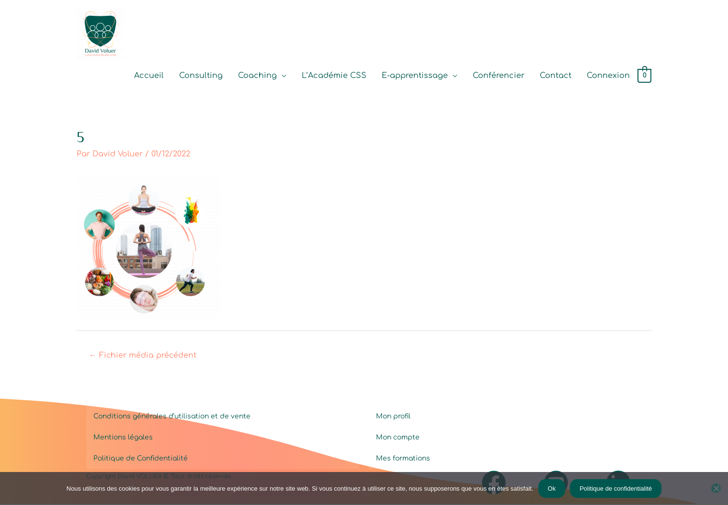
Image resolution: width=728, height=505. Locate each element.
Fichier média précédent (143, 356)
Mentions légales (123, 438)
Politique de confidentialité (616, 488)
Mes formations (403, 459)
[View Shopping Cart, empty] (644, 76)
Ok (552, 488)
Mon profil (393, 417)
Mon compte (398, 438)
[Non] (716, 488)
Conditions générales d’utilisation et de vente (171, 417)
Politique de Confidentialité (140, 459)
